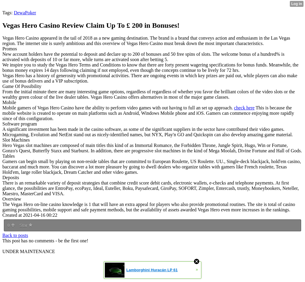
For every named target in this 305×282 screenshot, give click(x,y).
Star (25, 225)
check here (244, 107)
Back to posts (15, 235)
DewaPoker (25, 12)
